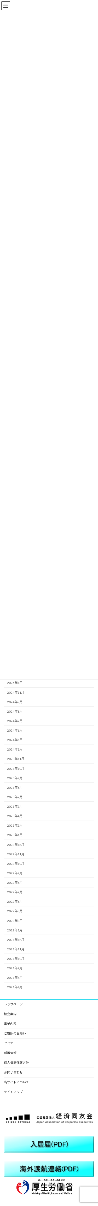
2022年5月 (14, 911)
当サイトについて (16, 1082)
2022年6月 (14, 902)
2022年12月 (15, 845)
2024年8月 (14, 711)
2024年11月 (15, 692)
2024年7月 (14, 721)
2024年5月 (14, 740)
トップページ (13, 1004)
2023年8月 (14, 788)
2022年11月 (15, 854)
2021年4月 (14, 987)
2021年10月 (15, 959)
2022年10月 (15, 864)
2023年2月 (14, 825)
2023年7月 (14, 797)
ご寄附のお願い (15, 1033)
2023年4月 (14, 816)
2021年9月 (14, 968)
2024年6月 (14, 730)
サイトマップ (13, 1092)
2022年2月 (14, 921)
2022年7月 (14, 892)
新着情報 (10, 1053)
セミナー (10, 1043)
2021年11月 (15, 949)
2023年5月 (14, 806)
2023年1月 (14, 835)
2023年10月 (15, 769)
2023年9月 (14, 778)
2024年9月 (14, 702)
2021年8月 (14, 978)
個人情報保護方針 (16, 1063)
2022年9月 (14, 873)
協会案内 (10, 1014)
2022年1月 (14, 930)
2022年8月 (14, 883)
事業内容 (10, 1024)
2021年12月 (15, 940)
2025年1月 (14, 683)
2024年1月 (14, 749)
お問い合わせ (13, 1072)
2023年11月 (15, 759)
